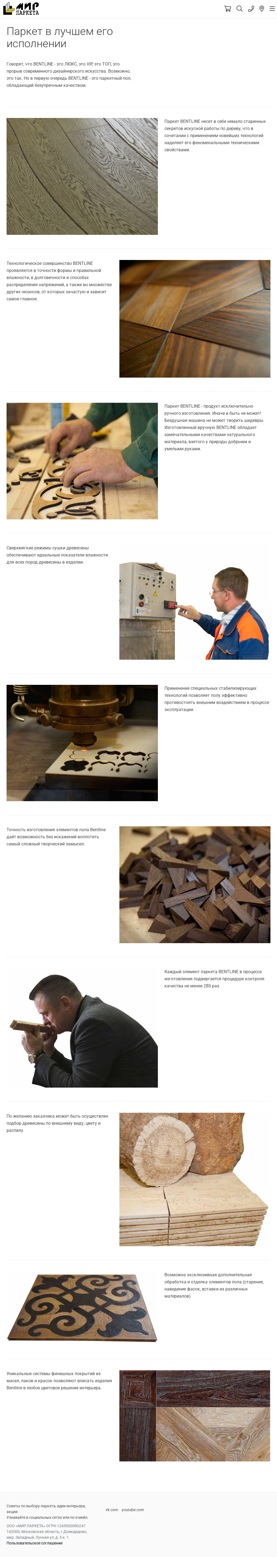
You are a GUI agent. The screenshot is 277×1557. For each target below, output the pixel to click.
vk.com (112, 1510)
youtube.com (133, 1510)
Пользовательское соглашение (35, 1543)
